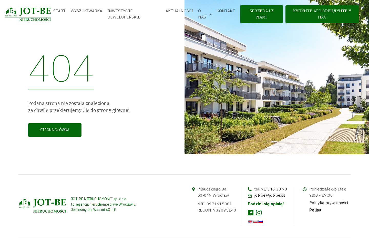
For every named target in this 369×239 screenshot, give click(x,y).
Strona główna (54, 130)
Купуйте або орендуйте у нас (322, 14)
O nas (202, 14)
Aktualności (179, 10)
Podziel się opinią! (266, 203)
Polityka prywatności (328, 202)
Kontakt (226, 10)
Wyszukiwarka (86, 10)
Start (59, 10)
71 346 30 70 (274, 189)
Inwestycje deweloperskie (123, 14)
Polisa (315, 210)
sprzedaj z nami (262, 14)
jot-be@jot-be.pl (269, 195)
